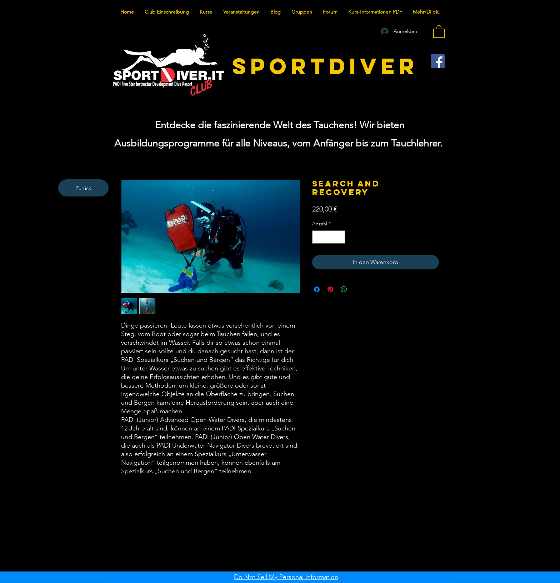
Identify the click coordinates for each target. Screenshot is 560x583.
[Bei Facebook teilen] (316, 289)
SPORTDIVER (325, 66)
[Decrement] (317, 237)
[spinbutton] (328, 237)
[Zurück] (83, 187)
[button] (439, 31)
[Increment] (339, 237)
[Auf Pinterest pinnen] (330, 289)
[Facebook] (438, 61)
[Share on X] (357, 289)
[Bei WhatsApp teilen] (344, 289)
